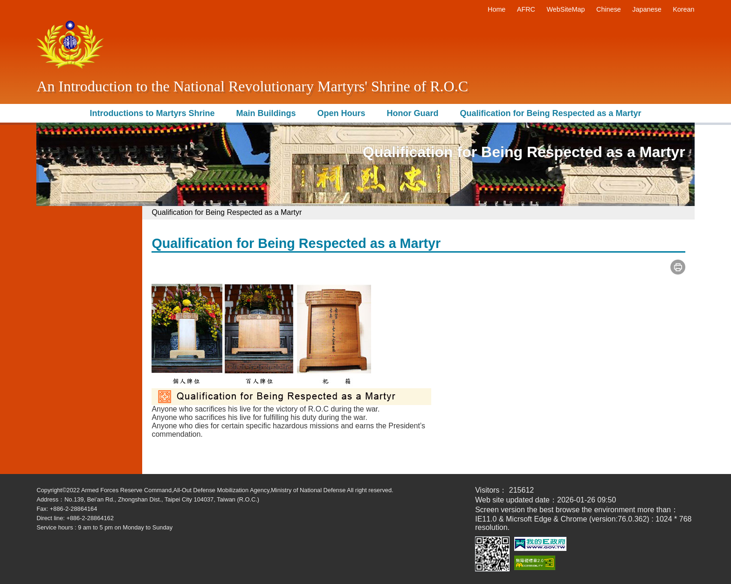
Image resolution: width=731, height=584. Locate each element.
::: (481, 9)
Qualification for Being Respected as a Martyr (550, 113)
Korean (683, 9)
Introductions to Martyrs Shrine (152, 113)
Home (496, 9)
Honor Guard (412, 113)
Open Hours (341, 113)
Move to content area (71, 4)
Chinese (608, 9)
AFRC (526, 9)
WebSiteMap (565, 9)
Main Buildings (266, 113)
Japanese (646, 9)
